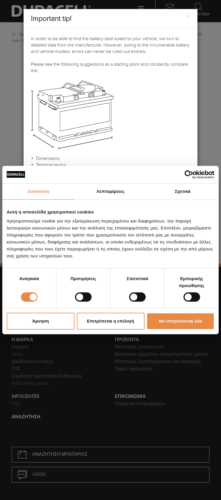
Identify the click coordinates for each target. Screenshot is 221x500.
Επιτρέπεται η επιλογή (110, 320)
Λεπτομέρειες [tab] (111, 191)
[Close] (188, 16)
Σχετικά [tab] (182, 191)
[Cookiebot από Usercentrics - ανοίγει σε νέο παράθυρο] (188, 174)
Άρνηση (40, 320)
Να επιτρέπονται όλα (180, 320)
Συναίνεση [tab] (38, 191)
